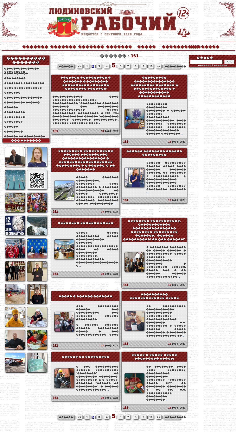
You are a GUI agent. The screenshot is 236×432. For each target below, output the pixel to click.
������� (35, 46)
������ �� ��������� (24, 136)
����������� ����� (23, 97)
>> (158, 66)
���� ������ (16, 73)
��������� (14, 112)
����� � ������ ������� (85, 296)
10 (151, 66)
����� (146, 46)
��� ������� (26, 140)
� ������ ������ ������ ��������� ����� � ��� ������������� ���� (97, 331)
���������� (174, 46)
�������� (202, 46)
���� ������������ (23, 88)
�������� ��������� (24, 83)
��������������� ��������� (21, 68)
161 (55, 131)
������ (11, 107)
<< (79, 66)
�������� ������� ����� (85, 223)
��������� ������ (22, 102)
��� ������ (15, 78)
